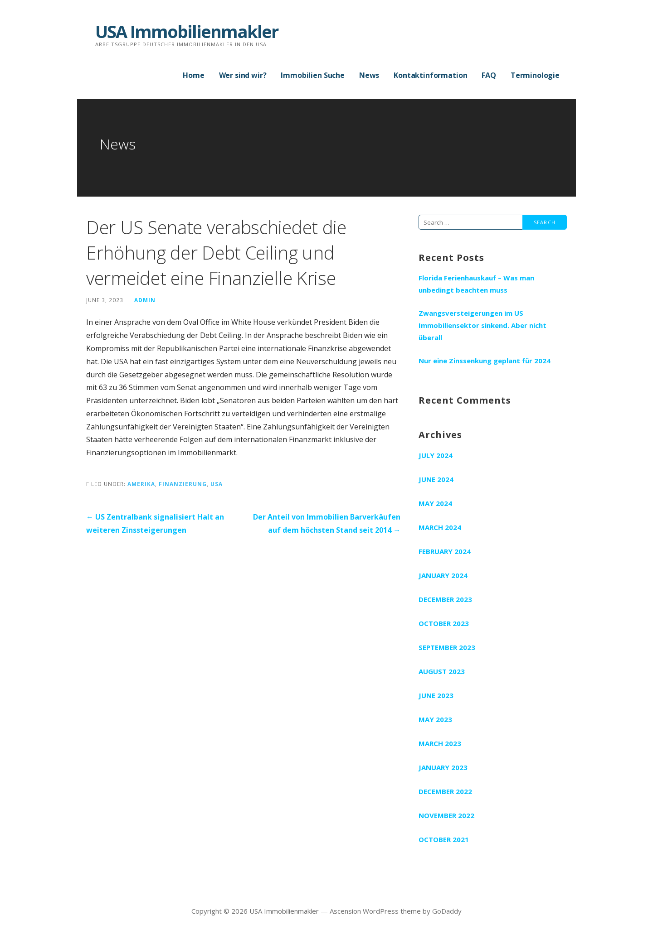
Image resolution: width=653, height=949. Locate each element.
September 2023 (447, 647)
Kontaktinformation (430, 75)
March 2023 (440, 743)
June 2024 (436, 479)
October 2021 (444, 839)
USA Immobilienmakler (186, 31)
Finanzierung (183, 483)
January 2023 (443, 767)
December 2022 (445, 791)
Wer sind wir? (243, 75)
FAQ (489, 75)
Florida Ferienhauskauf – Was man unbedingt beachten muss (476, 283)
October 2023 (444, 623)
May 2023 (435, 719)
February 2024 (445, 551)
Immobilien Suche (312, 75)
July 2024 (436, 455)
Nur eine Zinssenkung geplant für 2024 (485, 360)
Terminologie (535, 75)
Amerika (141, 483)
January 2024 (443, 575)
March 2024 (440, 527)
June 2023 (436, 695)
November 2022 (446, 815)
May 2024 (435, 503)
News (369, 75)
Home (193, 75)
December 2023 (445, 599)
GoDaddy (447, 910)
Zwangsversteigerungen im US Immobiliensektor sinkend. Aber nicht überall (482, 325)
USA (216, 483)
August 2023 (442, 671)
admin (145, 299)
